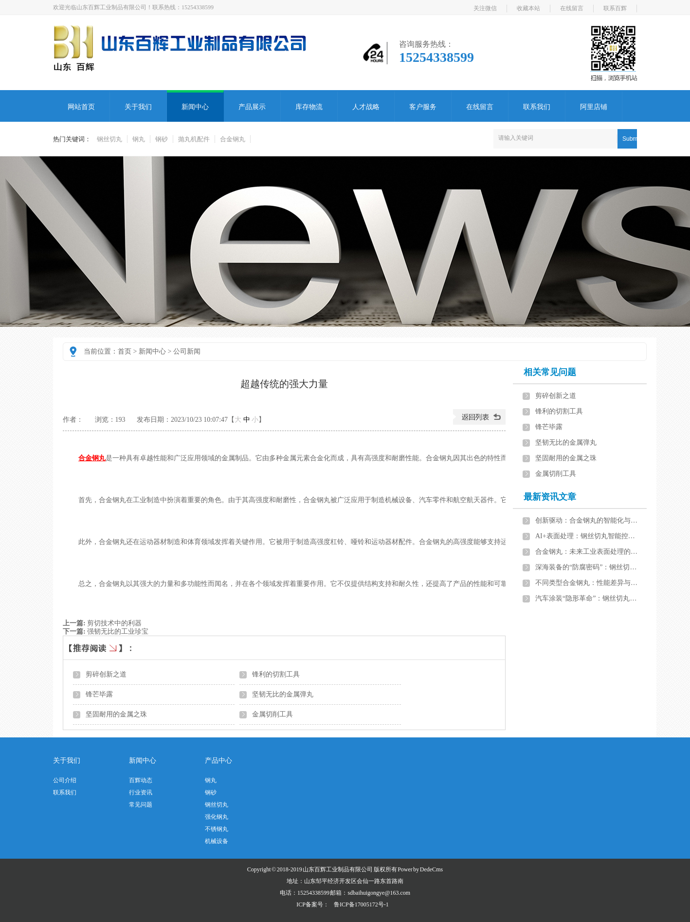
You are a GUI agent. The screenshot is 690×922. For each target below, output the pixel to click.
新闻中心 (195, 107)
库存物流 (309, 107)
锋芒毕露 (99, 694)
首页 (124, 351)
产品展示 (252, 107)
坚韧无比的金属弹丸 (282, 694)
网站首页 (81, 107)
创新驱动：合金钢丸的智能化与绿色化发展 (586, 520)
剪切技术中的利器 (114, 623)
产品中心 (218, 760)
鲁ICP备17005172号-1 (361, 904)
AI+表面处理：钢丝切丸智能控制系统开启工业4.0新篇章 (586, 536)
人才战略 (366, 107)
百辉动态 (140, 780)
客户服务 (422, 107)
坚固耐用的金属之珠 (116, 714)
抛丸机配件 (194, 139)
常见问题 (140, 804)
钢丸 (138, 139)
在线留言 (571, 8)
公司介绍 (64, 780)
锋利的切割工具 (276, 674)
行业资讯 (140, 792)
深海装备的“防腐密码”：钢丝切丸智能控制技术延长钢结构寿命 (586, 567)
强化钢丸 (216, 816)
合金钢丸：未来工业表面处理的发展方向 (586, 551)
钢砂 (161, 139)
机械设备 (216, 841)
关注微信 (485, 8)
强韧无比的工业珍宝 (117, 631)
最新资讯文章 (550, 497)
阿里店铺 (593, 107)
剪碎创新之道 (106, 674)
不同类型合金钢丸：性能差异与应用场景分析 (586, 582)
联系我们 (536, 107)
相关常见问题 (550, 372)
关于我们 (138, 107)
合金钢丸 (232, 139)
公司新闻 (186, 351)
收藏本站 (528, 8)
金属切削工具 (272, 714)
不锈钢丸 (216, 829)
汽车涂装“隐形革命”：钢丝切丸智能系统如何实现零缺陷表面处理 (586, 598)
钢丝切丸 (109, 139)
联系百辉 (615, 8)
